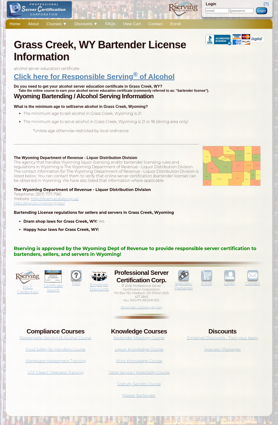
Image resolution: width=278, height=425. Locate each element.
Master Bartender (138, 395)
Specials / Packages (184, 283)
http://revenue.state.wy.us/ (55, 199)
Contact (155, 24)
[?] (266, 4)
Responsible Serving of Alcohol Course (56, 338)
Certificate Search (53, 286)
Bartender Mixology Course (139, 338)
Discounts (86, 24)
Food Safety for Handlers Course (55, 349)
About (33, 24)
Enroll (175, 24)
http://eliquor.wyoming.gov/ (39, 203)
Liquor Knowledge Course (139, 349)
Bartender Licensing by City (141, 307)
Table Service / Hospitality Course (139, 372)
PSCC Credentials (28, 287)
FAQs (110, 24)
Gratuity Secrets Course (139, 384)
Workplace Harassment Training (55, 361)
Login (262, 10)
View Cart (132, 24)
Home (14, 24)
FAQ (76, 281)
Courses (56, 24)
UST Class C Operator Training (56, 372)
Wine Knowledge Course (139, 361)
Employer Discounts (99, 285)
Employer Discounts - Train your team (222, 338)
